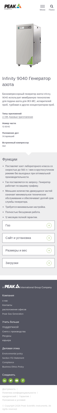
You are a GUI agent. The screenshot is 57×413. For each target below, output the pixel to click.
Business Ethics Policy (13, 366)
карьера (6, 340)
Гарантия (24, 396)
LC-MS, (5, 117)
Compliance (8, 362)
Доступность (9, 389)
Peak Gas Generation (12, 314)
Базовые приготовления (21, 117)
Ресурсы (6, 336)
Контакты (7, 305)
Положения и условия (13, 400)
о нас (5, 300)
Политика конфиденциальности (19, 392)
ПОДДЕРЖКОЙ (10, 327)
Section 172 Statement (13, 358)
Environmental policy (12, 353)
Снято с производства (14, 331)
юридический (9, 396)
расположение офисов (14, 309)
